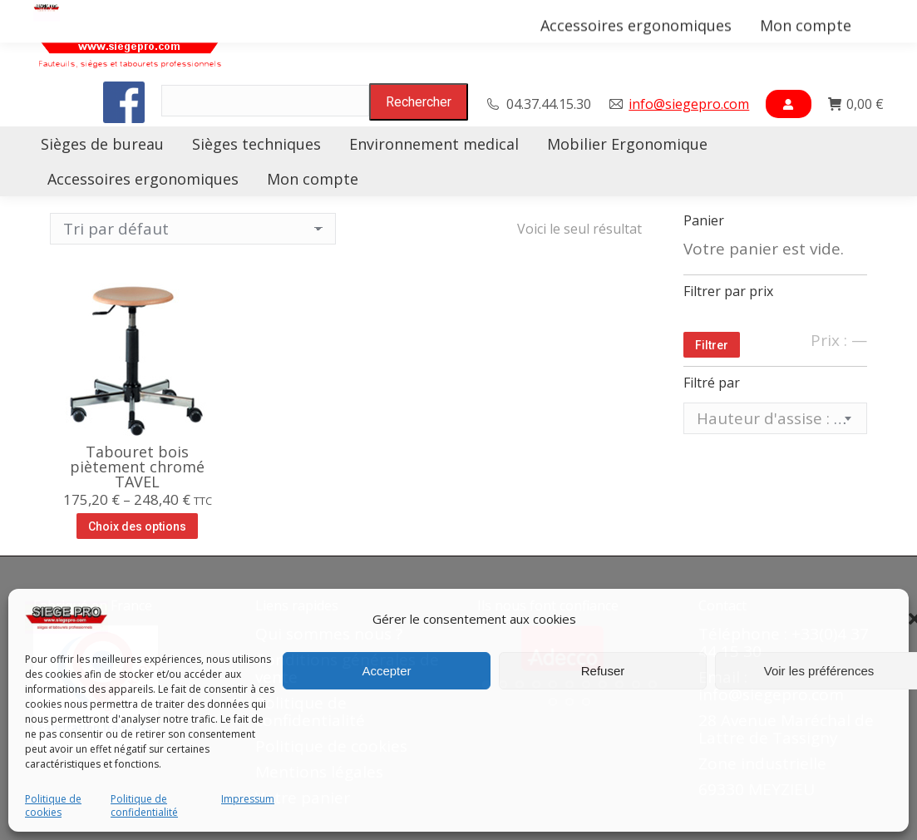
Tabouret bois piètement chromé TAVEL (137, 467)
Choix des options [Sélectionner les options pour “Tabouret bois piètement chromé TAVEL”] (137, 526)
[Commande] (193, 229)
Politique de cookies (53, 806)
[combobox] (775, 418)
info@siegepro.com (689, 104)
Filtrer (711, 345)
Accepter (386, 671)
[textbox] (775, 418)
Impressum (247, 799)
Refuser (603, 671)
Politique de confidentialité (144, 806)
